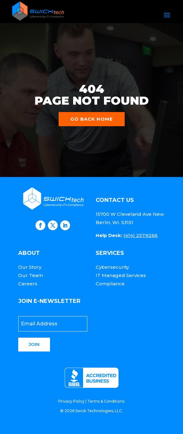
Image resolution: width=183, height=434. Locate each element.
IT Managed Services (121, 275)
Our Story (29, 267)
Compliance (110, 284)
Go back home (91, 119)
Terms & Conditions (105, 401)
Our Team (30, 275)
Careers (27, 284)
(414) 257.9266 (140, 235)
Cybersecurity (112, 267)
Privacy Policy (71, 401)
